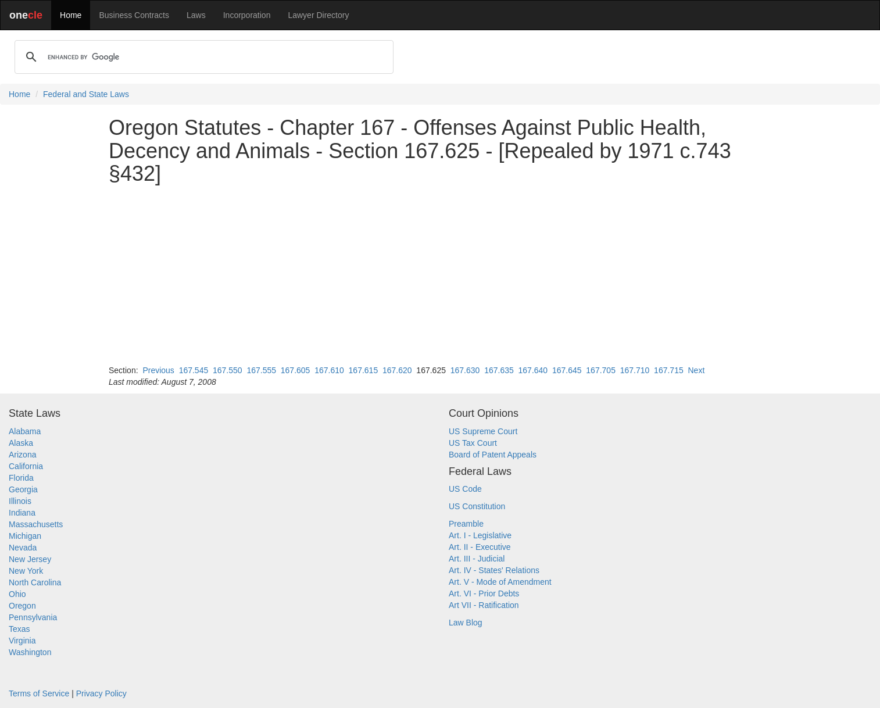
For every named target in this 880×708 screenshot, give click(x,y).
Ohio (17, 594)
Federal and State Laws (86, 94)
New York (26, 570)
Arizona (22, 454)
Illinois (20, 501)
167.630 (465, 370)
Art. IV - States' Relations (494, 570)
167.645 (567, 370)
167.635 (499, 370)
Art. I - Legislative (480, 535)
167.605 (295, 370)
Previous (158, 370)
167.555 (261, 370)
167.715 (669, 370)
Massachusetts (36, 524)
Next (696, 370)
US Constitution (477, 506)
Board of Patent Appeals (492, 454)
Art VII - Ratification (484, 605)
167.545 (194, 370)
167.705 (601, 370)
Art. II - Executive (480, 547)
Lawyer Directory (318, 15)
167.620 (397, 370)
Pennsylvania (33, 617)
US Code (465, 489)
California (26, 466)
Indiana (22, 512)
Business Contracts (134, 15)
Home (70, 15)
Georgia (23, 489)
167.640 (533, 370)
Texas (19, 629)
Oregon (22, 605)
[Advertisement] (440, 275)
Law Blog (465, 622)
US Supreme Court (483, 431)
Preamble (466, 523)
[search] (202, 57)
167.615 (363, 370)
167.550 (227, 370)
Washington (30, 652)
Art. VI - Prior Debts (484, 593)
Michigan (25, 536)
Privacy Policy (101, 693)
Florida (21, 477)
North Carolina (35, 582)
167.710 (635, 370)
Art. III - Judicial (477, 558)
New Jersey (30, 559)
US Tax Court (473, 443)
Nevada (23, 547)
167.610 (329, 370)
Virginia (22, 640)
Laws (196, 15)
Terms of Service (39, 693)
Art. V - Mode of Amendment (500, 582)
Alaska (21, 443)
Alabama (25, 431)
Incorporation (247, 15)
